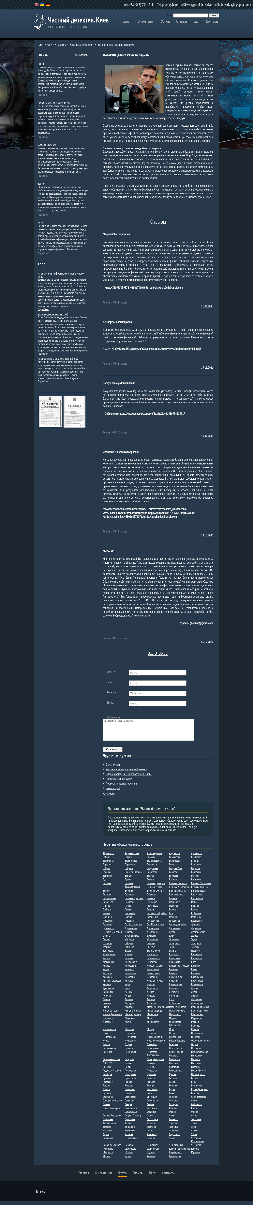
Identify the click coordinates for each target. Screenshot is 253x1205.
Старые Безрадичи (112, 1119)
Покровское (130, 1074)
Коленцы (107, 977)
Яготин (128, 1160)
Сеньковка (174, 1104)
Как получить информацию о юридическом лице (61, 274)
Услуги (165, 21)
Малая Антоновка (177, 1011)
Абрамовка (108, 857)
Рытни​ (150, 1097)
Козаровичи (153, 973)
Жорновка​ (174, 943)
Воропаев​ (130, 906)
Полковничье (175, 1074)
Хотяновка (108, 1142)
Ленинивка (108, 996)
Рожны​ (150, 1089)
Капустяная (174, 962)
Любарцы (129, 1007)
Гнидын (194, 913)
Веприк (106, 895)
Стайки (172, 1116)
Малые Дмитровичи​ (112, 1018)
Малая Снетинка (133, 1014)
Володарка (196, 898)
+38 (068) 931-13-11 (142, 4)
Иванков (195, 955)
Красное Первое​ (155, 984)
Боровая (173, 876)
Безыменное (131, 865)
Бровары (173, 880)
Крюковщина (175, 988)
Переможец (130, 1056)
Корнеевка (130, 981)
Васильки (173, 883)
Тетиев (194, 1127)
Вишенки (129, 898)
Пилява (128, 1067)
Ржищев (151, 1086)
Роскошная (130, 1093)
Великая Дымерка (156, 887)
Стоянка (173, 1119)
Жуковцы (107, 947)
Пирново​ (173, 1067)
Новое (106, 1044)
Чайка (172, 1142)
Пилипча (195, 1063)
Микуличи (130, 1022)
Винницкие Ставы (177, 895)
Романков (174, 1089)
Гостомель (196, 921)
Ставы (194, 1112)
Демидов (195, 928)
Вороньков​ (108, 906)
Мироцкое (108, 1026)
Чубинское (108, 1153)
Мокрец (195, 1026)
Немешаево (197, 1037)
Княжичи (195, 969)
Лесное (150, 996)
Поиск (169, 15)
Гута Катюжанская (133, 928)
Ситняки (106, 1108)
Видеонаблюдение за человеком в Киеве (129, 778)
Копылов (107, 981)
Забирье (129, 947)
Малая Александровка (158, 1011)
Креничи (107, 988)
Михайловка (153, 1026)
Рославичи (152, 1093)
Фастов (150, 1134)
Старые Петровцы (133, 1119)
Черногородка (176, 1149)
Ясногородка (175, 1160)
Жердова (129, 943)
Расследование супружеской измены (126, 773)
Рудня (172, 1093)
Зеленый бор (153, 955)
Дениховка (108, 932)
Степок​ (150, 1119)
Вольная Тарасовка (134, 902)
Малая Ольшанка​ (111, 1014)
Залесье (151, 951)
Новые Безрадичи (156, 1044)
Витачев (107, 898)
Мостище (195, 1029)
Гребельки (107, 925)
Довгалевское (198, 936)
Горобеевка (152, 921)
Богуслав (195, 872)
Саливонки (108, 1101)
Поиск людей (113, 792)
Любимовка (174, 1007)
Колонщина (130, 977)
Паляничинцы (109, 1052)
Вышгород (152, 906)
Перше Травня (176, 1056)
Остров (194, 1048)
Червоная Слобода (112, 1149)
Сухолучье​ (130, 1123)
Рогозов (107, 1089)
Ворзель (173, 902)
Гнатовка (151, 913)
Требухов (151, 1131)
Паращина (130, 1052)
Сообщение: (113, 717)
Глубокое (107, 913)
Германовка (152, 910)
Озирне (128, 1048)
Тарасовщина (109, 1127)
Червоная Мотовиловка (197, 1143)
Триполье (173, 1131)
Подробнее (43, 94)
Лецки (128, 999)
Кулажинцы (108, 992)
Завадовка (174, 947)
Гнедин (172, 913)
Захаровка (108, 955)
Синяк (194, 1104)
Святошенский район (113, 1104)
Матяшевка (108, 1022)
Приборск (107, 1078)
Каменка (129, 962)
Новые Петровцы (177, 1044)
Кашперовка (131, 966)
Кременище (197, 984)
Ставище (173, 1112)
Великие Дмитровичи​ (179, 891)
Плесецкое (196, 1067)
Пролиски (151, 1078)
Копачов (195, 977)
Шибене (195, 1153)
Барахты (151, 861)
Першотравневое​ (199, 1056)
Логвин (106, 1003)
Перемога (107, 1056)
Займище (129, 951)
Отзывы (181, 21)
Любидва (151, 1007)
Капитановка (153, 962)
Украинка (107, 1134)
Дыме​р (194, 940)
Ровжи (172, 1086)
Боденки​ (107, 876)
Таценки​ (151, 1127)
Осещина (173, 1048)
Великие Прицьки (199, 891)
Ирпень (128, 958)
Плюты (128, 1071)
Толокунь (107, 1131)
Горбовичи (196, 917)
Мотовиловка (109, 1033)
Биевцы (173, 868)
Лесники (129, 996)
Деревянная (131, 932)
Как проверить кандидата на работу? (58, 359)
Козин (194, 973)
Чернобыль (152, 1149)
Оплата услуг (113, 769)
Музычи (195, 1033)
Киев (193, 966)
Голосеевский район (157, 917)
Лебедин (173, 992)
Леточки (107, 999)
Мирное (173, 1022)
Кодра (106, 973)
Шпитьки (129, 1156)
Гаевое (194, 906)
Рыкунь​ (128, 1097)
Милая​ (150, 1022)
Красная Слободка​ (112, 984)
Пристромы (130, 1078)
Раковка (195, 1082)
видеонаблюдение (201, 110)
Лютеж (106, 1011)
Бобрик (106, 872)
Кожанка (129, 973)
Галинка (106, 910)
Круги (127, 988)
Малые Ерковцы (133, 1018)
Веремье (129, 895)
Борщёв (129, 880)
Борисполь (152, 876)
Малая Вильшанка (200, 1011)
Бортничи (107, 880)
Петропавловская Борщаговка (111, 1065)
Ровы (193, 1086)
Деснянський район (112, 936)
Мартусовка (175, 1018)
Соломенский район (112, 1112)
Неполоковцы (109, 1041)
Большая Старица (133, 876)
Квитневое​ (152, 966)
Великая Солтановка (201, 887)
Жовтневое (152, 943)
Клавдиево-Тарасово (179, 969)
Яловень (151, 1160)
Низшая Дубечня (155, 1041)
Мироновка (196, 1022)
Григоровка (174, 925)
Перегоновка (175, 1052)
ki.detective (205, 4)
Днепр (172, 936)
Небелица (130, 1037)
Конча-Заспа (153, 977)
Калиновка (196, 958)
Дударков (151, 940)
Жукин (194, 943)
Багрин (128, 861)
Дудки (172, 940)
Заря (171, 951)
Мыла (106, 1037)
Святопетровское (199, 1101)
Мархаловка (197, 1018)
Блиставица (196, 868)
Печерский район (155, 1063)
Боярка (150, 880)
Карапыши (196, 962)
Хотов (194, 1138)
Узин (193, 1131)
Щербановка (175, 1156)
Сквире (128, 1108)
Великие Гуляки (154, 891)
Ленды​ (194, 992)
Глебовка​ (173, 910)
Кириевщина (131, 969)
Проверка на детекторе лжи (121, 787)
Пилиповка (174, 1063)
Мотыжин (129, 1033)
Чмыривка (196, 1149)
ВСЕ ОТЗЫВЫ (158, 653)
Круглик (151, 988)
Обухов (106, 1048)
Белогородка (175, 865)
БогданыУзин (175, 872)
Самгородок (130, 1101)
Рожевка (129, 1089)
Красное (129, 984)
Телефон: (112, 692)
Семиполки (152, 1104)
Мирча (128, 1026)
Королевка (152, 981)
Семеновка (130, 1104)
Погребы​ (151, 1071)
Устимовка (130, 1134)
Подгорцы (174, 1071)
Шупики (151, 1156)
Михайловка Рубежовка (175, 1027)
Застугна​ (195, 951)
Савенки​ (195, 1097)
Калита (106, 962)
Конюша (173, 977)
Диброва (129, 936)
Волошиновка (109, 902)
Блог (196, 21)
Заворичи (196, 947)
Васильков (196, 883)
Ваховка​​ (107, 887)
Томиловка (130, 1131)
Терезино (173, 1127)
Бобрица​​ (129, 872)
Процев (172, 1078)
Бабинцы (107, 861)
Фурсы (106, 1138)
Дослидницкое (132, 940)
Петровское (196, 1059)
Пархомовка (153, 1052)
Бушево (128, 883)
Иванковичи (109, 958)
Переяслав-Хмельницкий (153, 1057)
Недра (172, 1037)
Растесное (108, 1086)
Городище (174, 921)
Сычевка (173, 1123)
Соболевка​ (196, 1108)
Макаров (129, 1011)
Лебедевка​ (152, 992)
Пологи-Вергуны (199, 1074)
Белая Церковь (154, 865)
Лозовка (129, 1003)
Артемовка (196, 857)
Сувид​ (194, 1119)
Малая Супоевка (177, 1014)
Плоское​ (107, 1071)
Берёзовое (130, 868)
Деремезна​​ (174, 932)
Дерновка (196, 932)
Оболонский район (200, 1044)
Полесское (152, 1074)
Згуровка (129, 955)
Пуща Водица (131, 1082)
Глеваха (195, 910)
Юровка (107, 1160)
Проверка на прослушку (119, 783)
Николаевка (175, 1041)
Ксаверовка (197, 988)
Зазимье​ (107, 951)
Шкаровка (108, 1156)
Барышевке (174, 861)
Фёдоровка (174, 1134)
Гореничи (107, 921)
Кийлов (106, 969)
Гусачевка (107, 928)
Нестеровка (130, 1041)
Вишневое (152, 898)
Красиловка (197, 981)
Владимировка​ (176, 898)
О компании (146, 21)
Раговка (151, 1082)
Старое (194, 1116)
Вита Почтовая (198, 895)
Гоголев (106, 917)
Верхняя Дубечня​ (155, 895)
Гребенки (129, 925)
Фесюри (195, 1134)
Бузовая (195, 880)
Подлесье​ (196, 1071)
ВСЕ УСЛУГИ (109, 798)
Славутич (173, 1108)
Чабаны (151, 1142)
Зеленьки (173, 955)
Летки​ (194, 996)
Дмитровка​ (152, 936)
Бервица (195, 865)
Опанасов (152, 1048)
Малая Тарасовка (199, 1014)
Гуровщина (196, 925)
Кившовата (174, 966)
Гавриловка (174, 906)
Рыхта (172, 1097)
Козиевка (173, 973)
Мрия (171, 1033)
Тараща (128, 1127)
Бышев (150, 883)
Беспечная (152, 868)
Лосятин (151, 1003)
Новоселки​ (130, 1044)
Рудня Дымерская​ (199, 1093)
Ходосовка (174, 1138)
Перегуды (196, 1052)
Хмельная (151, 1138)
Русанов (107, 1097)
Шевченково (153, 1153)
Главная (126, 21)
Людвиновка (197, 1007)
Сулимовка (108, 1123)
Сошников (152, 1112)
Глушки (128, 913)
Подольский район (112, 1074)
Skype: (110, 702)
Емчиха (106, 943)
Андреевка (174, 857)
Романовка (196, 1089)
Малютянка (152, 1018)
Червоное (130, 1149)
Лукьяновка (196, 1003)
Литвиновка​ (175, 999)
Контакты (212, 21)
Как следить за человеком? (53, 314)
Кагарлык (174, 958)
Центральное (131, 1142)
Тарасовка (196, 1123)
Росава (106, 1093)
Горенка (128, 921)
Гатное (128, 910)
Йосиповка (152, 958)
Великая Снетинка (178, 887)
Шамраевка (130, 1153)
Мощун (150, 1033)
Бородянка (196, 876)
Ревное (128, 1086)
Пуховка (107, 1082)
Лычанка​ (107, 1007)
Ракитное (173, 1082)
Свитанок (173, 1101)
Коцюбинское (175, 981)
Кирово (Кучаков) (155, 969)
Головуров (130, 917)
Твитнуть (40, 1196)
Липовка (151, 999)
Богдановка (152, 872)
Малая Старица (154, 1014)
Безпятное (196, 861)
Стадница (151, 1116)
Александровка (154, 857)
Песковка (173, 1059)
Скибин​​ (150, 1108)
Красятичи (174, 984)
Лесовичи (174, 996)
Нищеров (196, 1041)
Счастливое (152, 1123)
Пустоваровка (198, 1078)
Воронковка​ (197, 902)
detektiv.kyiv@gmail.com (235, 4)
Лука (171, 1003)
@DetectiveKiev (179, 4)
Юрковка (195, 1156)
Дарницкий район (177, 928)
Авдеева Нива (132, 857)
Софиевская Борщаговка (131, 1113)
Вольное (151, 902)
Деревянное (153, 932)
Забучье (151, 947)
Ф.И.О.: (111, 671)
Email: (110, 682)
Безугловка (108, 865)
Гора (171, 917)
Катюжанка (108, 966)
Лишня (194, 999)
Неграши (151, 1037)
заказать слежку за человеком (168, 197)
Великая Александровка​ (132, 889)
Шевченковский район (180, 1153)
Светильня (152, 1101)
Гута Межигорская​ (155, 928)
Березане (107, 868)
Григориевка (153, 925)
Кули (127, 992)
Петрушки (129, 1063)
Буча (105, 883)
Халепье (129, 1138)
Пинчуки (151, 1067)
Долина (106, 940)
